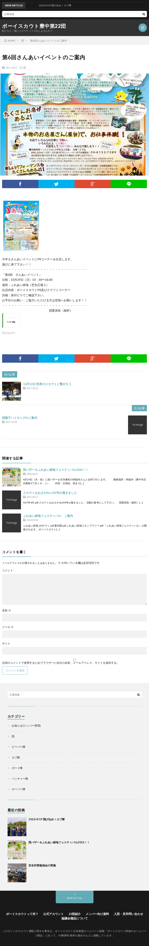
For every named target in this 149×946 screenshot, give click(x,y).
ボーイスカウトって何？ (22, 914)
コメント (7, 570)
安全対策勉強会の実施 (42, 865)
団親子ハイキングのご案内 (19, 417)
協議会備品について (74, 918)
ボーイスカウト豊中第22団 (34, 25)
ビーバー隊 (18, 746)
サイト (6, 643)
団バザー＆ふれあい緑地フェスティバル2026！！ (55, 469)
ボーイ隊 (17, 768)
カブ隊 (16, 757)
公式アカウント (53, 914)
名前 (6, 610)
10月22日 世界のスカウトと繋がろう (47, 384)
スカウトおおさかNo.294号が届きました (50, 492)
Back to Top (74, 898)
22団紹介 (75, 914)
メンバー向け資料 (97, 914)
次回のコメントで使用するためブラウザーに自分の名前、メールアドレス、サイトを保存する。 (60, 662)
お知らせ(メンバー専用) (26, 725)
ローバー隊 (18, 789)
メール (8, 627)
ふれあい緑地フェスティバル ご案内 (48, 516)
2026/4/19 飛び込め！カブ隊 (47, 819)
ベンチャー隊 (20, 778)
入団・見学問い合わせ (128, 914)
